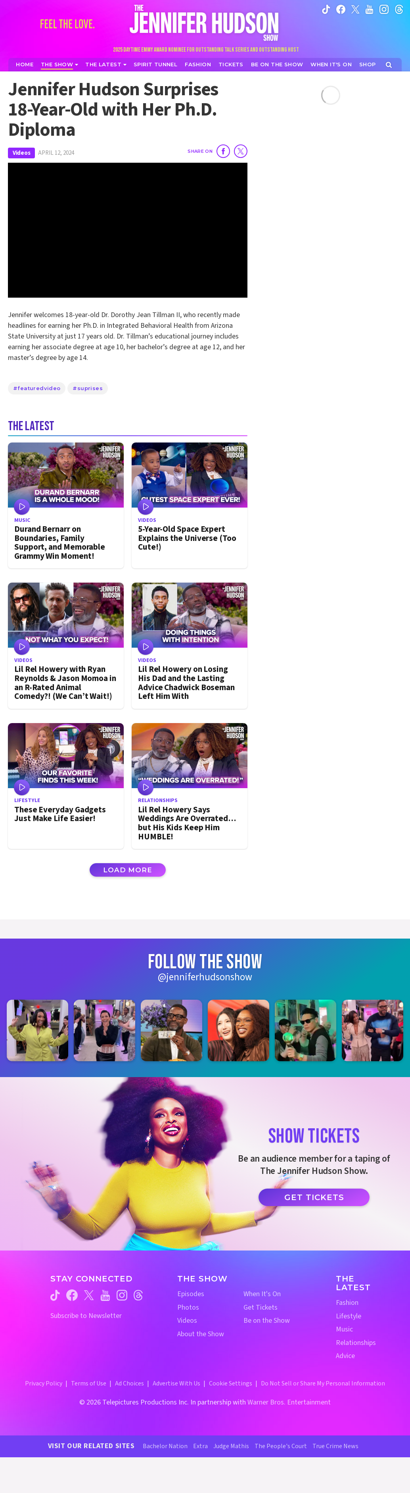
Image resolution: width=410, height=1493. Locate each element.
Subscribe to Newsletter (86, 1315)
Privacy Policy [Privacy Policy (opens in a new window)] (43, 1383)
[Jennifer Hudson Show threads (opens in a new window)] (138, 1295)
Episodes (190, 1294)
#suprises (88, 388)
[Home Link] (205, 23)
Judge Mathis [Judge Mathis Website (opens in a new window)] (231, 1446)
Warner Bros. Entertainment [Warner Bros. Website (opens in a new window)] (289, 1402)
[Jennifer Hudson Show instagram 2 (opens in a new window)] (104, 1030)
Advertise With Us (176, 1383)
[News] (106, 64)
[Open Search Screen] (389, 64)
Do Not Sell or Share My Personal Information (323, 1383)
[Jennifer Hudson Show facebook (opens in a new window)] (340, 9)
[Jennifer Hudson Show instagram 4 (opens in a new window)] (238, 1030)
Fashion (347, 1302)
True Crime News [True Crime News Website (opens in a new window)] (335, 1446)
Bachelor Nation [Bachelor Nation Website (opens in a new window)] (165, 1446)
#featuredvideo (36, 388)
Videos (21, 153)
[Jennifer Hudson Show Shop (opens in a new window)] (368, 64)
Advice (345, 1355)
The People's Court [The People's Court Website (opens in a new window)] (281, 1446)
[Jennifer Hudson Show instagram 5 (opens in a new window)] (305, 1030)
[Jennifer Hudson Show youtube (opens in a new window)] (369, 9)
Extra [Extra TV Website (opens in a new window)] (200, 1446)
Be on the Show (266, 1320)
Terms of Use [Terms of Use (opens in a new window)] (88, 1383)
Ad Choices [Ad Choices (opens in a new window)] (129, 1383)
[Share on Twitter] (240, 151)
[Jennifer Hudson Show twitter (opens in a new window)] (355, 9)
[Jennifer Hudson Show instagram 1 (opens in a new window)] (37, 1030)
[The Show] (59, 64)
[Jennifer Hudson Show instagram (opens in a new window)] (384, 9)
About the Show (200, 1334)
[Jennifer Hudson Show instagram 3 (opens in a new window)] (171, 1030)
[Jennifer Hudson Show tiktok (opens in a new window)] (326, 9)
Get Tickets (314, 1197)
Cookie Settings (230, 1383)
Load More (127, 870)
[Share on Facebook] (223, 151)
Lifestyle (348, 1316)
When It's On (262, 1294)
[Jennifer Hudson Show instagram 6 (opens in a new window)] (372, 1030)
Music (344, 1329)
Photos (188, 1307)
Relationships (356, 1342)
